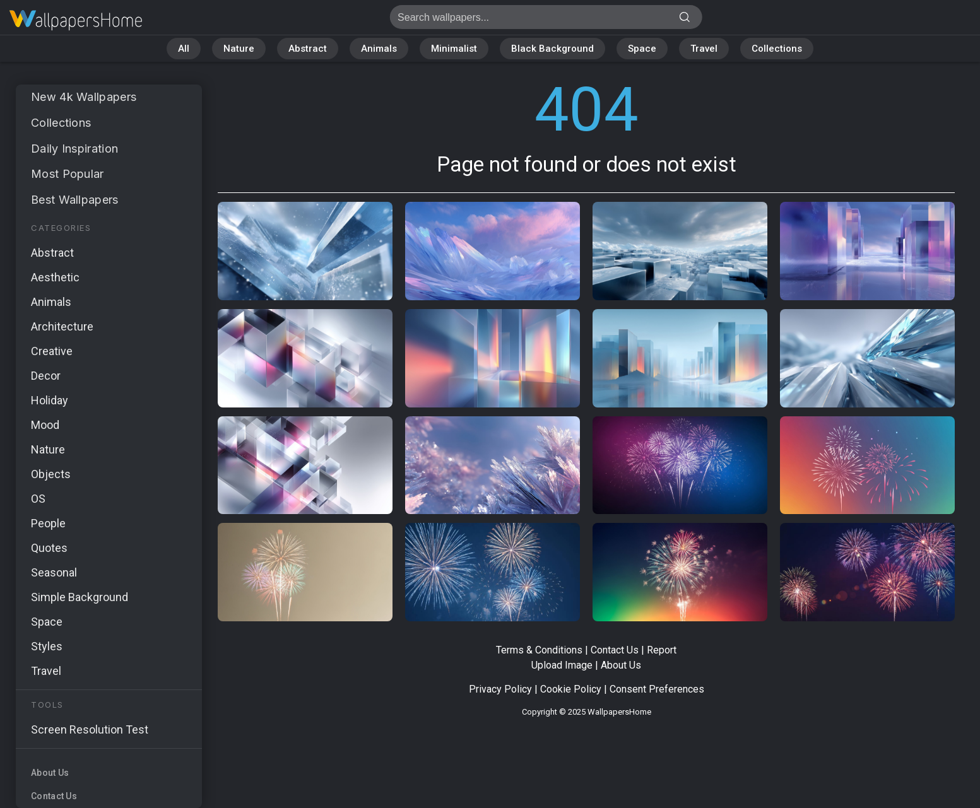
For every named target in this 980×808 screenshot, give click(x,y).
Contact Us (54, 796)
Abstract (307, 48)
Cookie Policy (570, 689)
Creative (52, 351)
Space (642, 48)
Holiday (49, 400)
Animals (379, 48)
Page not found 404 (75, 20)
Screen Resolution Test (89, 729)
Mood (45, 424)
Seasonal (54, 572)
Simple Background (79, 597)
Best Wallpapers (75, 199)
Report (661, 650)
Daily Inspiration (74, 148)
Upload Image (562, 665)
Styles (46, 646)
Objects (51, 474)
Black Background (552, 48)
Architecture (62, 326)
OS (38, 498)
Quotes (49, 547)
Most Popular (67, 173)
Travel (703, 48)
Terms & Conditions (539, 650)
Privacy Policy (500, 689)
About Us (50, 773)
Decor (46, 375)
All (183, 48)
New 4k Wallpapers (83, 96)
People (48, 523)
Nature (238, 48)
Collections (777, 48)
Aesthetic (55, 277)
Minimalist (454, 48)
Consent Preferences (657, 689)
